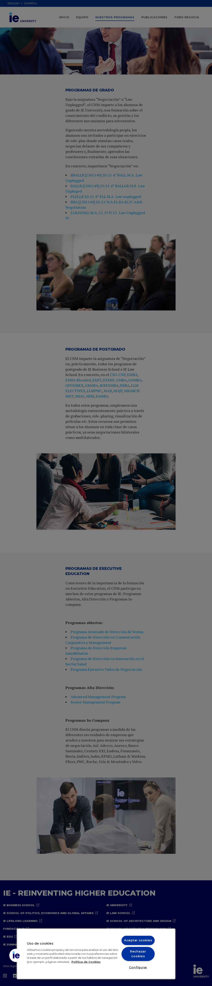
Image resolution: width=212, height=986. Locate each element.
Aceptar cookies (138, 940)
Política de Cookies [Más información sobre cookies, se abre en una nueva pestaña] (86, 961)
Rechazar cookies (138, 954)
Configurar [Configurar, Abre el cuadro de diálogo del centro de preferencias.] (138, 967)
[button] (16, 955)
